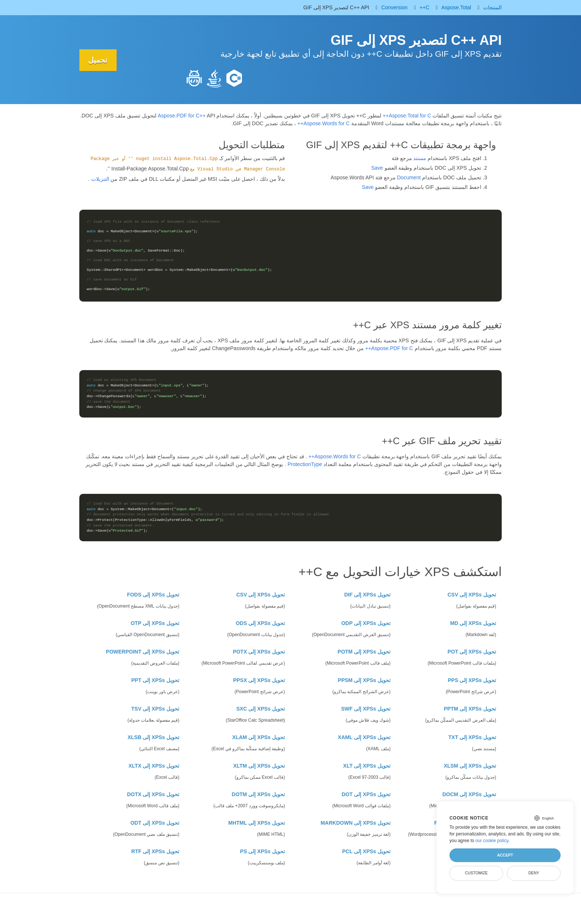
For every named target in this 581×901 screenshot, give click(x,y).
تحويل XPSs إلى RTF (155, 851)
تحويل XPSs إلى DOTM (258, 794)
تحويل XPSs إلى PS (262, 851)
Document (409, 177)
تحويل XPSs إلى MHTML (256, 823)
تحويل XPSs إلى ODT (154, 823)
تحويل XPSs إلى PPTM (470, 709)
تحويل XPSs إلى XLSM (470, 766)
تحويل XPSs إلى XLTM (259, 766)
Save (377, 168)
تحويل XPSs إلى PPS (472, 680)
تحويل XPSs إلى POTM (364, 652)
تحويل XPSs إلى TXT (472, 737)
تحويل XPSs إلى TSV (155, 709)
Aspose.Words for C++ (324, 123)
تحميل (98, 60)
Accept (505, 855)
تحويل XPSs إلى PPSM (364, 680)
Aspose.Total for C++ (407, 116)
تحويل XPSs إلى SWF (366, 709)
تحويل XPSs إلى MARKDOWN (356, 823)
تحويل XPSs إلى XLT (367, 766)
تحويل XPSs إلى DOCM (469, 794)
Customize (476, 873)
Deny (533, 873)
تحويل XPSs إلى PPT (155, 680)
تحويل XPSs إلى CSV (472, 595)
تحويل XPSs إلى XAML (364, 737)
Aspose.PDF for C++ (182, 116)
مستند (419, 158)
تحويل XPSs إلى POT (472, 652)
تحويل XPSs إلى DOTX (153, 794)
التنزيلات (100, 179)
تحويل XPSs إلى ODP (366, 623)
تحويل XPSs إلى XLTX (154, 766)
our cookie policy (491, 840)
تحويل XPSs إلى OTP (155, 623)
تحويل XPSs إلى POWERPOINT (142, 652)
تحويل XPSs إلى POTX (259, 652)
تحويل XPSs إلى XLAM (258, 737)
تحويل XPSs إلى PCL (366, 851)
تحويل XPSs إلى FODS (153, 595)
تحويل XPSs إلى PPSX (259, 680)
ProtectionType (305, 464)
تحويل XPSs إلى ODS (260, 623)
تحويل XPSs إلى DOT (366, 794)
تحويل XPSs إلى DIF (367, 595)
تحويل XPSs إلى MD (473, 623)
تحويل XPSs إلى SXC (260, 709)
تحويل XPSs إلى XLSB (153, 737)
